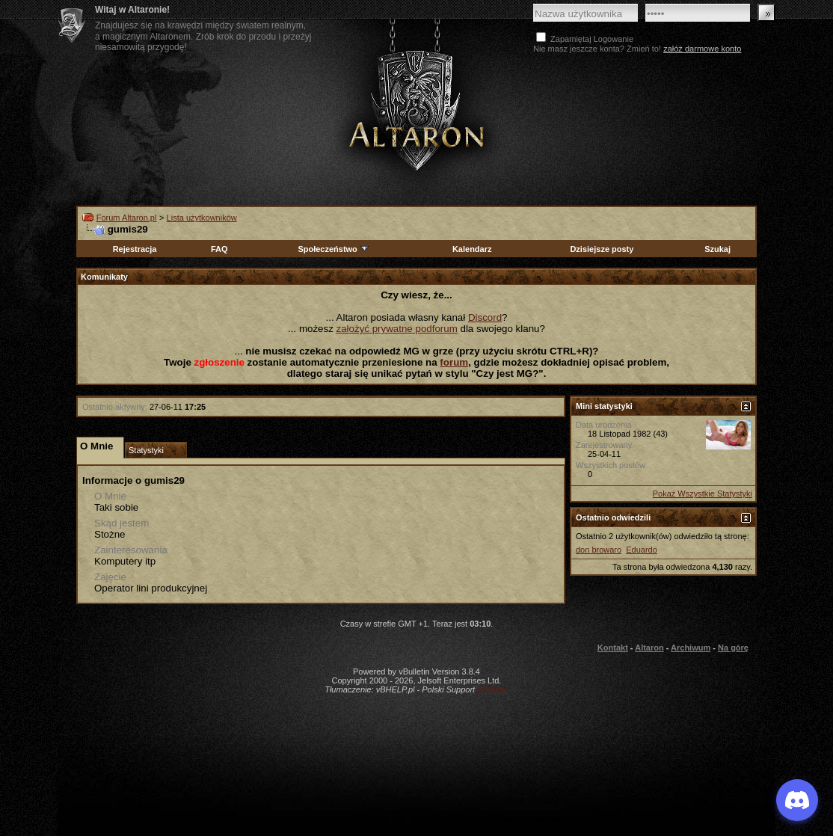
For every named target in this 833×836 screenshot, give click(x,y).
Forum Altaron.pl (126, 217)
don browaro (598, 549)
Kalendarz (472, 249)
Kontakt (612, 647)
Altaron (649, 647)
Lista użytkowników (202, 217)
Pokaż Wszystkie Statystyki (702, 493)
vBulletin (492, 689)
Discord (485, 317)
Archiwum (690, 647)
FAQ (219, 249)
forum (454, 362)
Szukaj (717, 249)
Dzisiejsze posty (601, 249)
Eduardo (641, 549)
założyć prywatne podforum (397, 328)
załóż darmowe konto (702, 48)
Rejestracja (135, 249)
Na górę (733, 647)
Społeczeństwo (333, 249)
